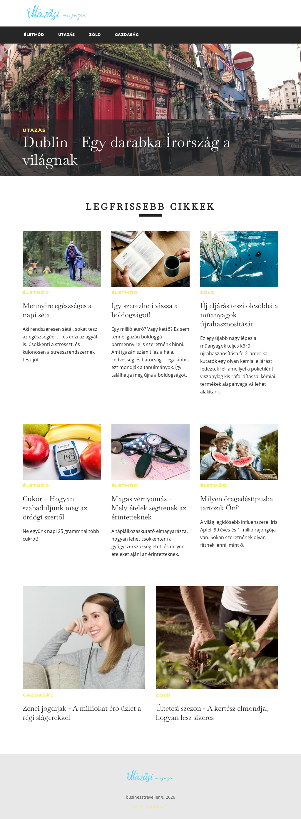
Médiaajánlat (150, 807)
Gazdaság (38, 695)
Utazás (34, 130)
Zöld (207, 292)
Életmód (36, 292)
